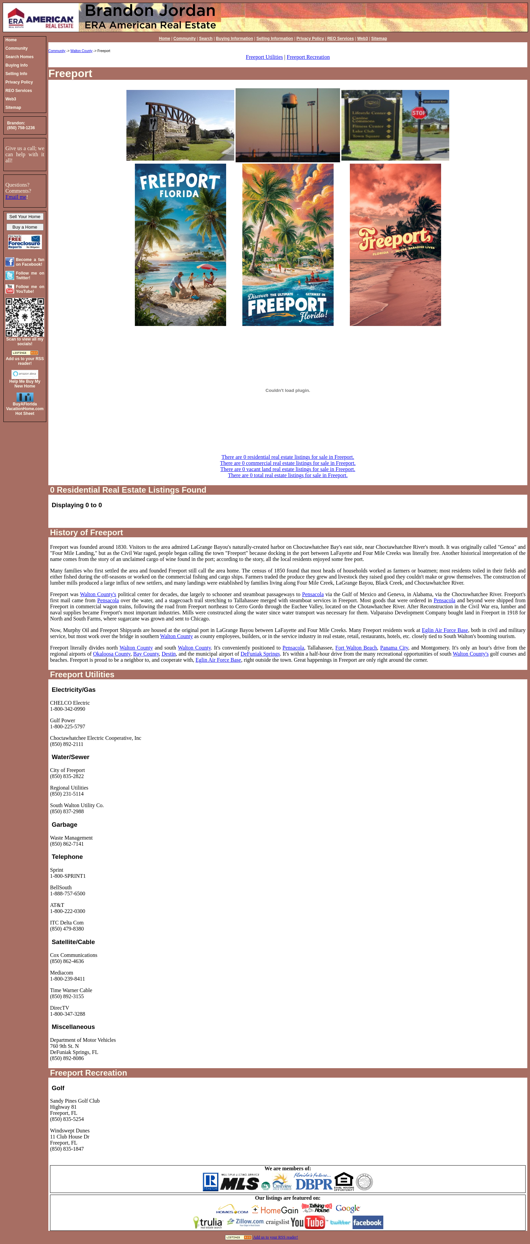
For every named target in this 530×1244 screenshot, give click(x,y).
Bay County (146, 654)
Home (164, 38)
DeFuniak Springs (260, 654)
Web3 (362, 38)
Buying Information (234, 38)
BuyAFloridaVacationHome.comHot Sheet (25, 409)
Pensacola (313, 594)
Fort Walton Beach (356, 648)
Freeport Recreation (308, 57)
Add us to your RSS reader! (275, 1237)
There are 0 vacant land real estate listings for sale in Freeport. (287, 469)
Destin (169, 654)
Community (184, 38)
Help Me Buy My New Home (24, 384)
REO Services (340, 38)
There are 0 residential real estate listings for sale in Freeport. (287, 457)
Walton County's (98, 594)
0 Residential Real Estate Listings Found (128, 489)
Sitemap (379, 38)
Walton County (81, 51)
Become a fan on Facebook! (30, 262)
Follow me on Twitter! (30, 275)
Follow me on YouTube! (30, 289)
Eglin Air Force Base (445, 630)
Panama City (394, 648)
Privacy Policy (310, 38)
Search (206, 38)
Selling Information (275, 38)
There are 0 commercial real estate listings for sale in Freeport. (288, 463)
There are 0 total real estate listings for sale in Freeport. (287, 475)
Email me (15, 197)
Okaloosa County (111, 654)
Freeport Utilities (264, 57)
